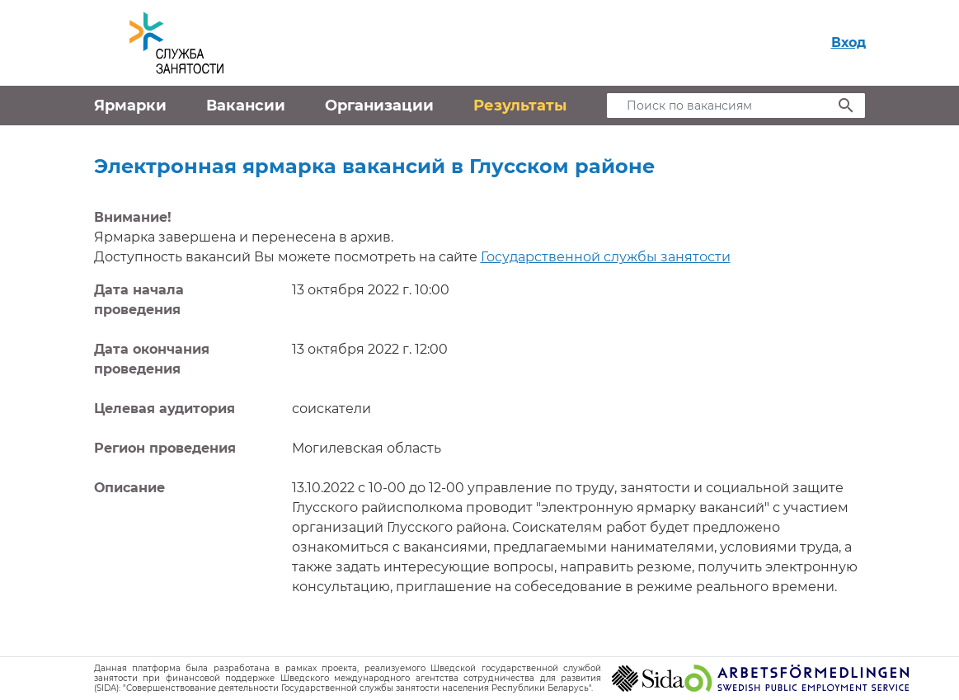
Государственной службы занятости (606, 257)
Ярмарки (130, 105)
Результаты (519, 105)
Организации (379, 105)
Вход (848, 42)
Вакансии (245, 105)
